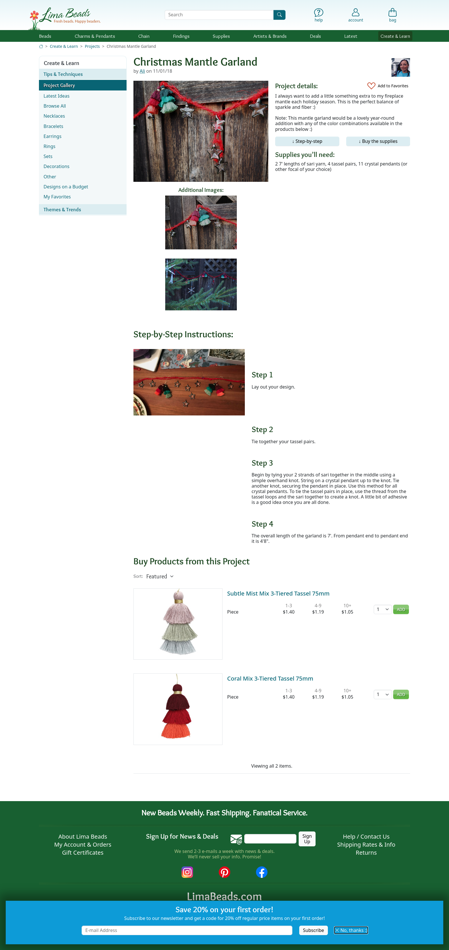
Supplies (221, 36)
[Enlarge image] (189, 382)
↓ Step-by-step (307, 141)
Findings (181, 36)
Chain (143, 36)
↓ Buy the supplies (378, 141)
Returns (366, 852)
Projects (92, 46)
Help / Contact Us (366, 836)
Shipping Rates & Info (366, 844)
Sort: (138, 576)
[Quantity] (383, 609)
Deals (315, 36)
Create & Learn (395, 36)
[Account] (355, 15)
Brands (270, 36)
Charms (95, 36)
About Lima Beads (82, 836)
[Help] (318, 16)
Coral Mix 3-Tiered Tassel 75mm (270, 678)
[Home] (41, 46)
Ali (142, 71)
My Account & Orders (82, 844)
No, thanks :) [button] (351, 930)
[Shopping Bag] (392, 16)
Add (401, 609)
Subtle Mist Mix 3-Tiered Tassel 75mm (278, 593)
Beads (45, 36)
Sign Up (307, 839)
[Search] (279, 14)
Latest (350, 36)
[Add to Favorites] (388, 86)
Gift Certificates (83, 852)
